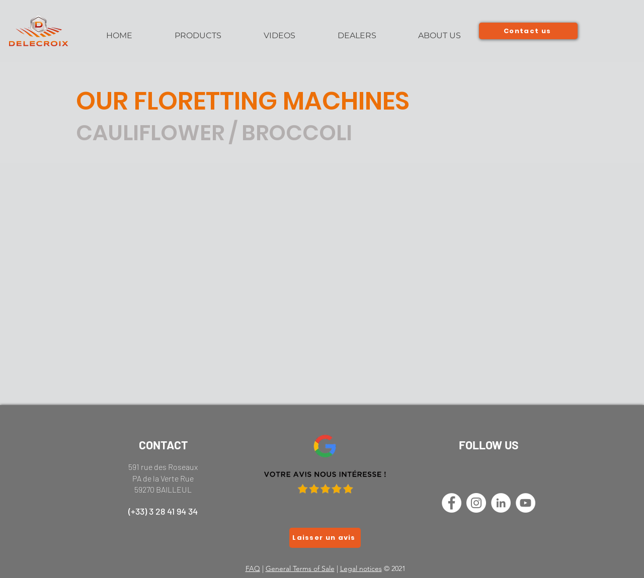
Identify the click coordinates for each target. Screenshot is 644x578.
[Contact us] (528, 31)
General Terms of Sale (300, 568)
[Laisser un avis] (325, 538)
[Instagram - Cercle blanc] (476, 503)
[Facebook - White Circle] (451, 503)
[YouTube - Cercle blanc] (525, 503)
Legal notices (361, 568)
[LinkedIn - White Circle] (501, 503)
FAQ (253, 568)
